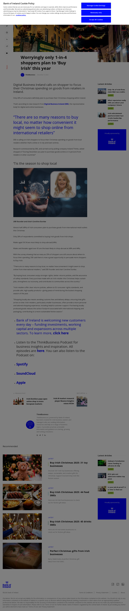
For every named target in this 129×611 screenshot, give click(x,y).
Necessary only (96, 11)
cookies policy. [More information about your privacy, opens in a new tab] (21, 14)
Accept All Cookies (96, 18)
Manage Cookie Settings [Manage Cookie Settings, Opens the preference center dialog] (96, 4)
